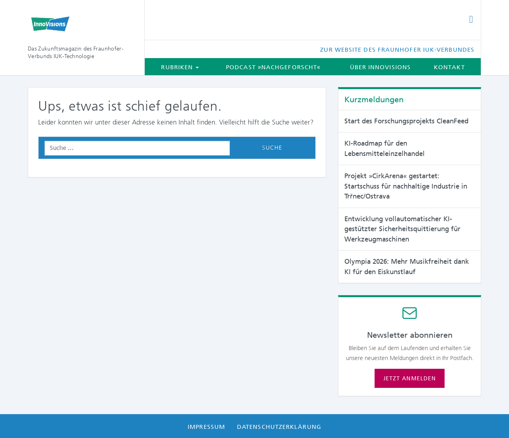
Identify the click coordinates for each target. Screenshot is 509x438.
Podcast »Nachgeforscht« (273, 67)
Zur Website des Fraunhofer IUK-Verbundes (397, 49)
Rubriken (180, 67)
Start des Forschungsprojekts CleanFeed (406, 121)
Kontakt (449, 67)
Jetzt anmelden (409, 378)
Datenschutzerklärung (279, 426)
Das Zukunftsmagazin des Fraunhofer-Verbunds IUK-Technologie (76, 52)
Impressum (206, 426)
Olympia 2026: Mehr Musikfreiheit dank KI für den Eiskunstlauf (406, 266)
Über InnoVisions (380, 67)
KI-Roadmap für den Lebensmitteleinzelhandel (384, 148)
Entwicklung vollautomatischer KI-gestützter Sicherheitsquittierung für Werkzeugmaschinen (402, 229)
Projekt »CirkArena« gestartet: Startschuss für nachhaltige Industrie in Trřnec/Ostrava (405, 186)
